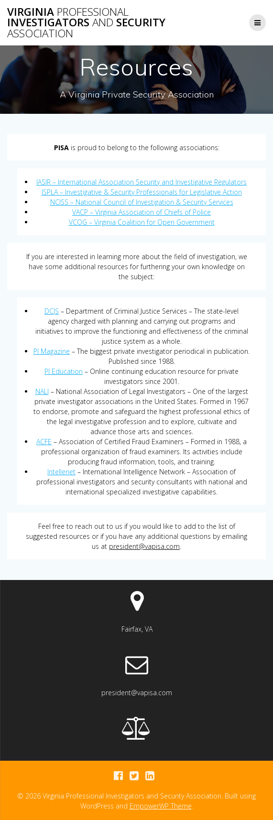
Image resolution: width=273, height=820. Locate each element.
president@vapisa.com (144, 546)
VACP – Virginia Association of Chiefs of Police (141, 212)
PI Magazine (51, 351)
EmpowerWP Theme (161, 805)
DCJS (51, 311)
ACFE (44, 441)
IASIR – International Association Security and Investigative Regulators (141, 181)
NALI (42, 391)
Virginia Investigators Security (86, 23)
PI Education (63, 371)
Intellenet (61, 471)
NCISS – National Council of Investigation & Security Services (141, 202)
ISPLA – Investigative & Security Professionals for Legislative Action (142, 192)
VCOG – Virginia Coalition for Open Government (142, 222)
